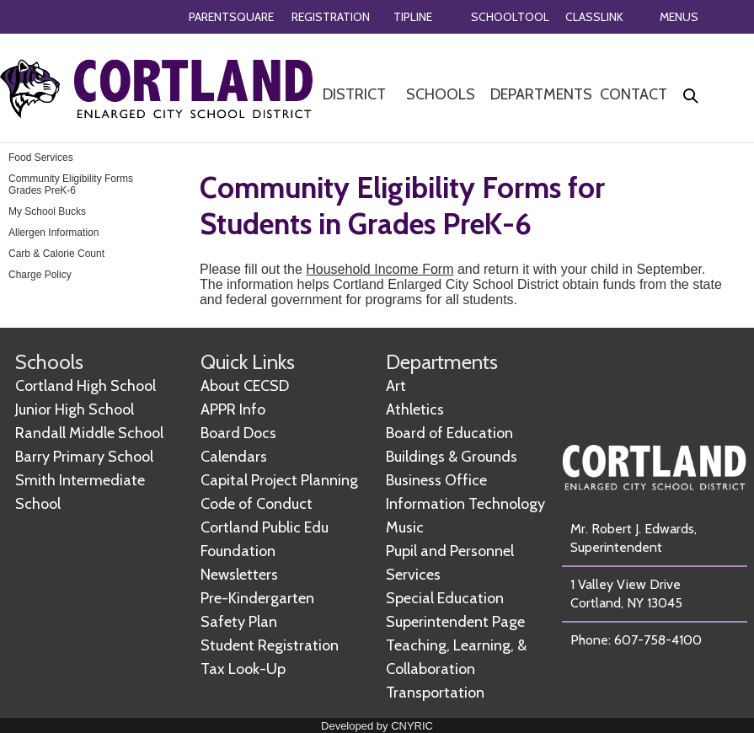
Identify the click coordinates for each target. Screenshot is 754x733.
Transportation (435, 692)
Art (396, 386)
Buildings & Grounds (451, 456)
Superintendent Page (455, 622)
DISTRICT (354, 94)
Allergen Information (53, 232)
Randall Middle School (89, 433)
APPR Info (233, 409)
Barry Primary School (84, 456)
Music (405, 527)
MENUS (679, 16)
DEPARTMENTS (541, 94)
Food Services (40, 157)
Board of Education (449, 433)
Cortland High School (85, 386)
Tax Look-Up (243, 669)
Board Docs (238, 433)
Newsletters (239, 574)
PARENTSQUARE (231, 16)
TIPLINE (412, 16)
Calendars (234, 456)
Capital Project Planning (279, 480)
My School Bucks (47, 211)
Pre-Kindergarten (257, 598)
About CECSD (245, 386)
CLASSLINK (594, 16)
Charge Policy (40, 275)
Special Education (445, 598)
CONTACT (633, 94)
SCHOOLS (440, 94)
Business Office (436, 480)
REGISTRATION (330, 16)
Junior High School (74, 409)
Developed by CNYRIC (377, 726)
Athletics (415, 409)
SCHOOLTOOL (510, 16)
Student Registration (270, 645)
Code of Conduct (257, 504)
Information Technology (465, 504)
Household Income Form (379, 269)
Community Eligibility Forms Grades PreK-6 (70, 184)
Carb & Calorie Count (56, 253)
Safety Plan (239, 622)
